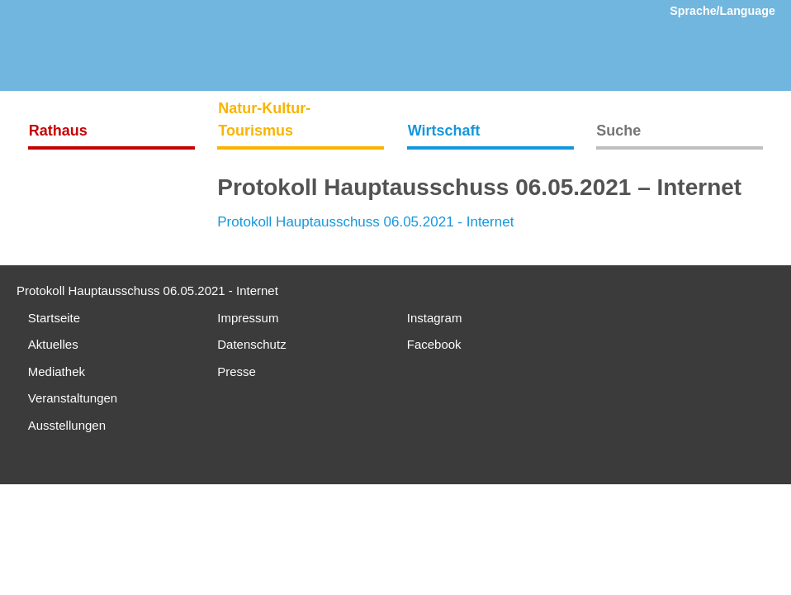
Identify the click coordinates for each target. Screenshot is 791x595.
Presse (236, 371)
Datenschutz (251, 344)
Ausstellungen (67, 425)
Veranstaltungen (72, 398)
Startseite (54, 318)
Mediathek (56, 371)
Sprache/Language (722, 10)
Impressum (247, 318)
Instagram (434, 318)
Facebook (434, 344)
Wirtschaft (444, 130)
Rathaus (58, 130)
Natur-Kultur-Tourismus (264, 119)
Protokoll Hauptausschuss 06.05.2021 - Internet (365, 222)
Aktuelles (53, 344)
